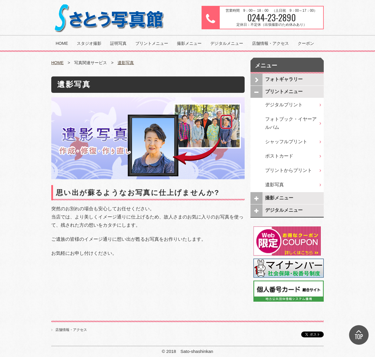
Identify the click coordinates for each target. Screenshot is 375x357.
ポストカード (279, 155)
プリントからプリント (288, 170)
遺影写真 (125, 62)
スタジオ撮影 (89, 43)
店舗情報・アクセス (270, 43)
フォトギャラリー (284, 79)
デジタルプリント (284, 104)
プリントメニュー (151, 43)
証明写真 (118, 43)
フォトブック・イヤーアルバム (291, 123)
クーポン (306, 43)
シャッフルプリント (286, 141)
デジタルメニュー (226, 43)
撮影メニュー (189, 43)
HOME (62, 43)
